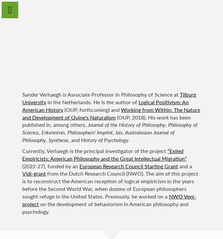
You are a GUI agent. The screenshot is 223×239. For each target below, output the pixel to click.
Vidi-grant (34, 173)
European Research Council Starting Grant (128, 166)
